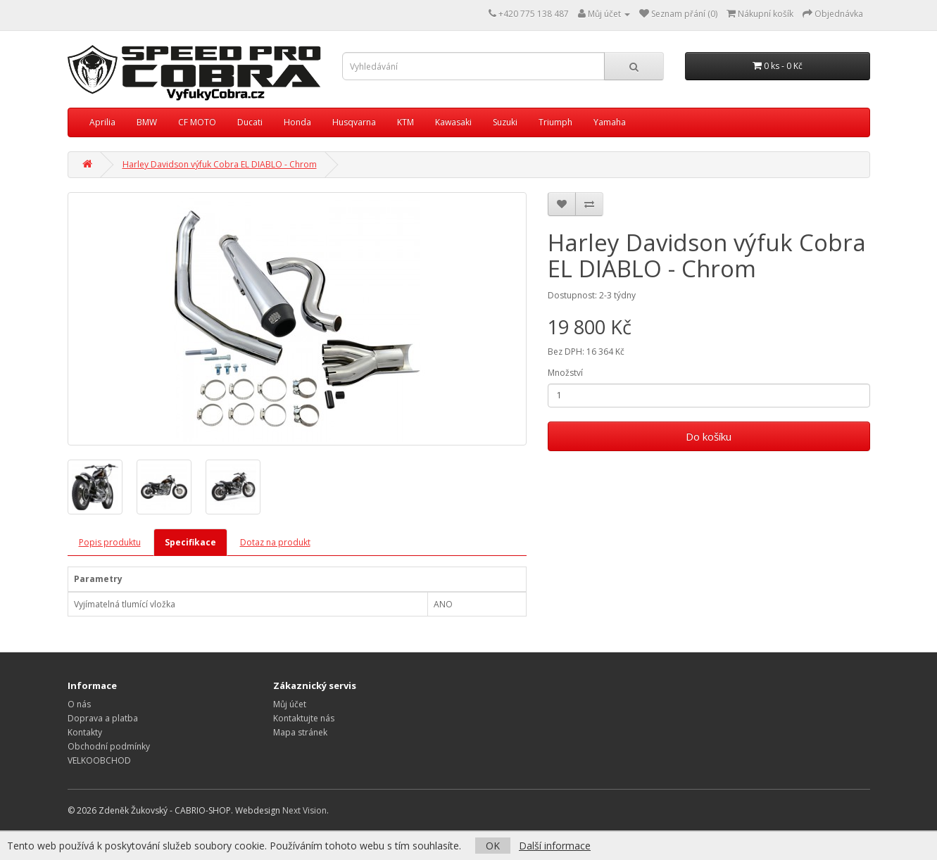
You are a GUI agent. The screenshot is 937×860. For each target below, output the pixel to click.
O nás (79, 704)
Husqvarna (354, 122)
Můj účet (289, 704)
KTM (405, 122)
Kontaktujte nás (303, 718)
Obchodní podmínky (109, 746)
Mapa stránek (300, 732)
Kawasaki (453, 122)
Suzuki (505, 122)
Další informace (555, 845)
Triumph (555, 122)
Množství (565, 373)
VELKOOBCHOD (99, 760)
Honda (297, 122)
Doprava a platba (103, 718)
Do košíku (708, 436)
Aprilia (102, 122)
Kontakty (85, 732)
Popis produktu (110, 542)
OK (493, 845)
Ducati (250, 122)
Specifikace (190, 542)
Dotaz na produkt (275, 542)
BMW (147, 122)
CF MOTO (197, 122)
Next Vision (304, 810)
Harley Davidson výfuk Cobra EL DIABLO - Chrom (219, 164)
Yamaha (609, 122)
